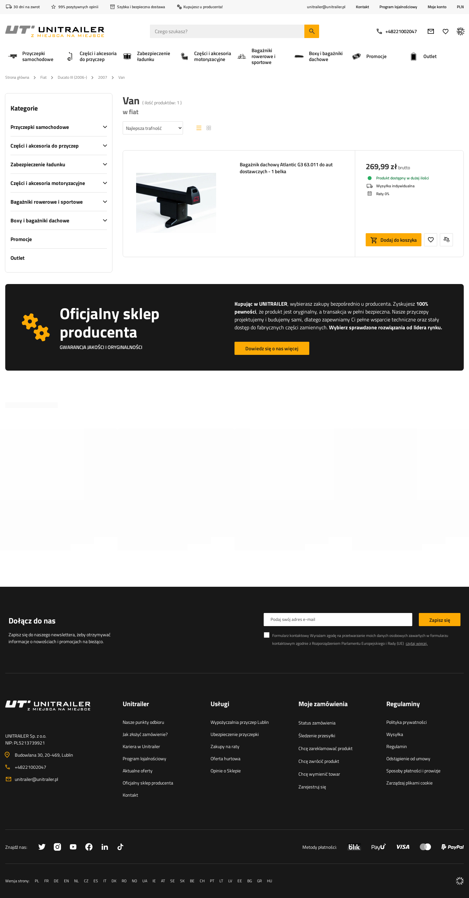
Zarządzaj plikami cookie (409, 782)
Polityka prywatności (406, 722)
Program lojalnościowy (398, 7)
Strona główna (17, 77)
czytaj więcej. (417, 643)
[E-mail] (430, 31)
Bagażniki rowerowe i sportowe (46, 202)
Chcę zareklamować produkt (325, 748)
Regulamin (396, 746)
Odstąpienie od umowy (408, 758)
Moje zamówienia (323, 704)
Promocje (21, 239)
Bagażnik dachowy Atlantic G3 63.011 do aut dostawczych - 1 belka (286, 168)
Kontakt (362, 7)
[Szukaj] (311, 31)
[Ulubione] (445, 31)
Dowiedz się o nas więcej (271, 348)
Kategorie (24, 108)
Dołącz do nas (32, 620)
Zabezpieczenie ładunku (37, 164)
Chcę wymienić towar (319, 773)
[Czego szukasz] (234, 31)
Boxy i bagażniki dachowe (39, 220)
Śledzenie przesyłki (316, 735)
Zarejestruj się (312, 786)
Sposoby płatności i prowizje (413, 770)
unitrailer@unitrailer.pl (36, 779)
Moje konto (437, 7)
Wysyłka (394, 734)
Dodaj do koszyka (398, 240)
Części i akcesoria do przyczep (44, 146)
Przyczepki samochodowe (39, 127)
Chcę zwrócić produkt (318, 761)
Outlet (17, 258)
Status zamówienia (317, 722)
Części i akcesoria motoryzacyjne (47, 183)
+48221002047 (396, 31)
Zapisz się (439, 620)
